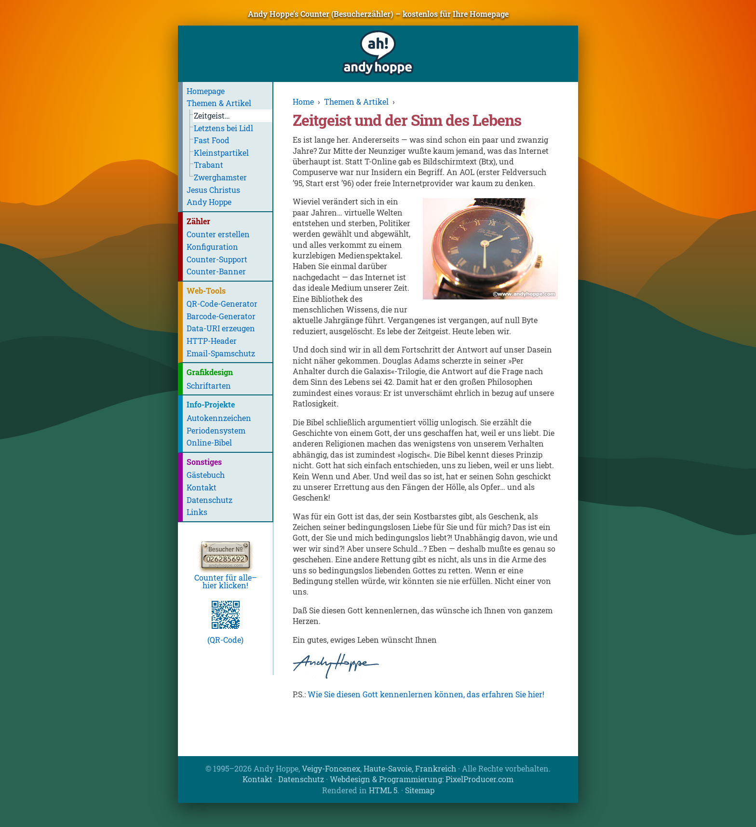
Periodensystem (216, 430)
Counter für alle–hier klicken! (225, 577)
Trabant (208, 165)
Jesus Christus (213, 190)
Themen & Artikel (219, 103)
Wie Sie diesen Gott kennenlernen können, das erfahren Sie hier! (426, 694)
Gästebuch (206, 475)
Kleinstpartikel (221, 153)
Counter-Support (217, 259)
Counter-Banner (216, 271)
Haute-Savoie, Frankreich (410, 768)
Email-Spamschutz (221, 353)
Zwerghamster (220, 177)
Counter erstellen (218, 234)
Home (303, 101)
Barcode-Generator (221, 316)
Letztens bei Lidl (223, 128)
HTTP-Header (212, 341)
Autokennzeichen (219, 418)
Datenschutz (209, 500)
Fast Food (212, 140)
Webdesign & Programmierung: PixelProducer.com (421, 779)
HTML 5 (383, 790)
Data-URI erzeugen (221, 328)
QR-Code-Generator (222, 303)
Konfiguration (212, 247)
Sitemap (419, 790)
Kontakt (201, 487)
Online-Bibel (209, 442)
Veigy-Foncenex (331, 768)
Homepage (206, 91)
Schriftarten (209, 385)
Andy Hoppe (209, 202)
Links (197, 512)
